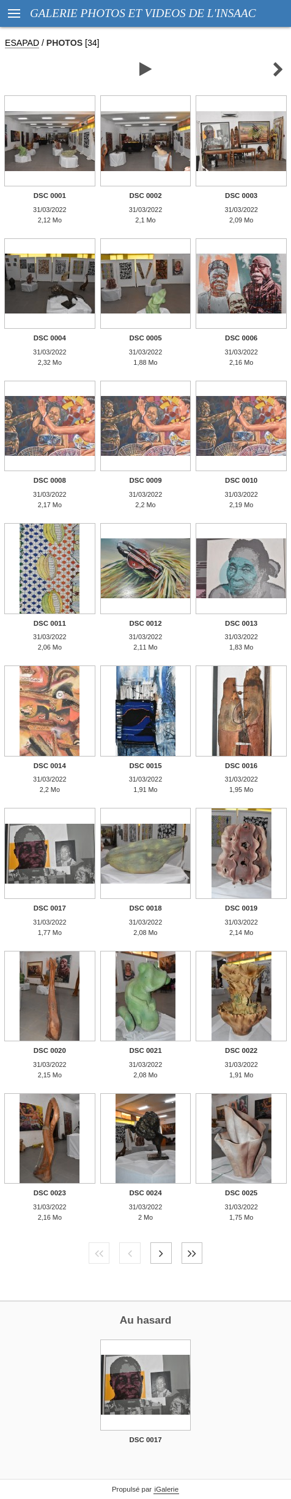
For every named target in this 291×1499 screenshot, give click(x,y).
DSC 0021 (145, 1050)
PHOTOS (64, 43)
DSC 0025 (241, 1193)
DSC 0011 (50, 623)
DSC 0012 (145, 623)
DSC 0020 (50, 1050)
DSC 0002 (145, 195)
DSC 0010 (241, 480)
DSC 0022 (241, 1050)
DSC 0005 (145, 338)
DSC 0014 (50, 765)
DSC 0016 (241, 765)
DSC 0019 (241, 908)
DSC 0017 (50, 908)
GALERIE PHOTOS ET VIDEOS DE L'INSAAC (143, 13)
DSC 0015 (145, 765)
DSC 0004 (50, 338)
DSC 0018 (145, 908)
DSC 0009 (145, 480)
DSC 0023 (50, 1193)
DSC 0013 (241, 623)
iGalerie (166, 1489)
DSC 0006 (241, 338)
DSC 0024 (145, 1193)
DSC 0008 (50, 480)
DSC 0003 (241, 195)
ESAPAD (22, 43)
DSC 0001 (50, 195)
